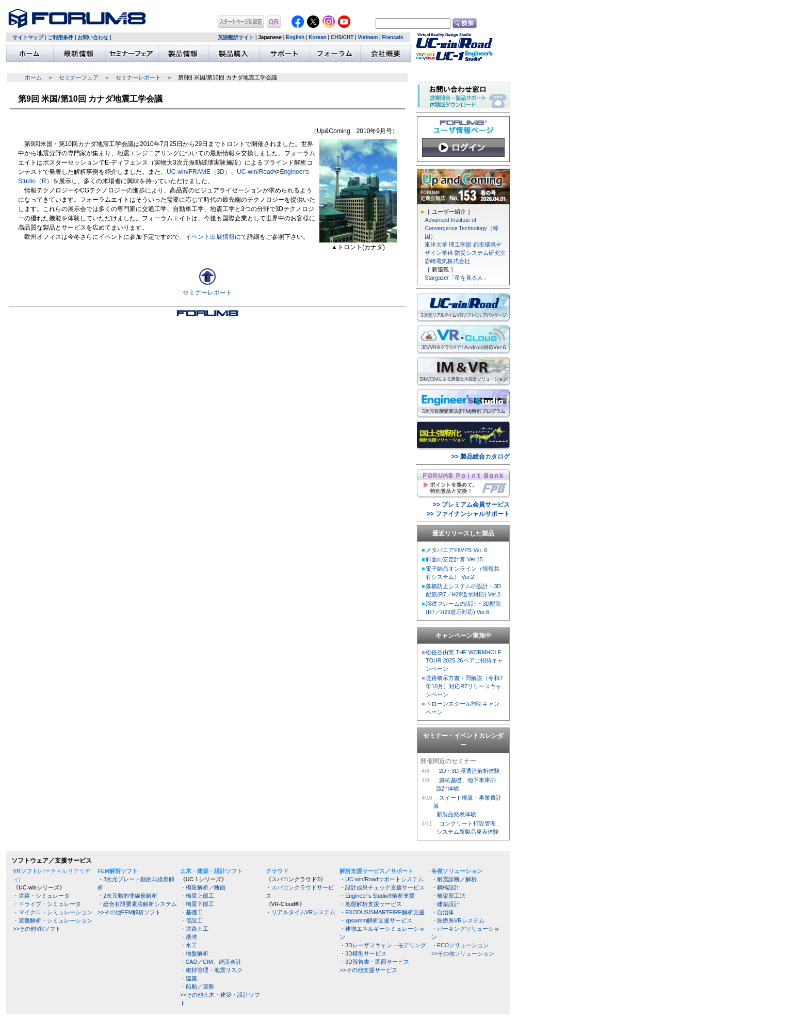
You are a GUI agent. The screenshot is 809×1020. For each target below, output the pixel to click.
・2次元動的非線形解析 (127, 896)
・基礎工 (191, 912)
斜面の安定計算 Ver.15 (454, 559)
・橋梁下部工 (197, 904)
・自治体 (442, 912)
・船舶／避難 (197, 986)
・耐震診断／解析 (454, 879)
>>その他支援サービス (368, 970)
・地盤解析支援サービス (370, 904)
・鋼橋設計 (445, 887)
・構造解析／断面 (202, 887)
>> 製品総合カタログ (480, 456)
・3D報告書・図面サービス (374, 962)
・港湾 (188, 937)
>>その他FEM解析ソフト (129, 912)
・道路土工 (194, 929)
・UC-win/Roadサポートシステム (381, 879)
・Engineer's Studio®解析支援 (377, 896)
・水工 (188, 945)
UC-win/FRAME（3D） (199, 171)
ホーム (33, 77)
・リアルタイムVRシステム (301, 912)
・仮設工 (191, 920)
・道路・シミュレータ (41, 896)
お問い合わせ (92, 37)
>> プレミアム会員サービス (471, 504)
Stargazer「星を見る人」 (456, 277)
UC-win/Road (255, 171)
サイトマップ (27, 37)
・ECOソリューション (460, 945)
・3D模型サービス (362, 953)
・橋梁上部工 (197, 896)
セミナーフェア (79, 77)
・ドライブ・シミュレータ (47, 904)
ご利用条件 (60, 37)
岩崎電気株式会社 (447, 261)
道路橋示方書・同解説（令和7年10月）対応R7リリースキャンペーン (464, 686)
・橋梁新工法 (448, 896)
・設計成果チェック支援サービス (382, 887)
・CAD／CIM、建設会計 (210, 962)
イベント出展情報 (210, 236)
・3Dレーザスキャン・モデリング (382, 945)
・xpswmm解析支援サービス (375, 920)
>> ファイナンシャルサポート (468, 513)
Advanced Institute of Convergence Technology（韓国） (461, 228)
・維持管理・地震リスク (211, 970)
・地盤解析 (194, 953)
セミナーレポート (138, 77)
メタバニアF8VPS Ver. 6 (456, 550)
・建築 (188, 978)
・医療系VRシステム (457, 920)
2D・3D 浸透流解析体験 (469, 771)
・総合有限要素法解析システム (137, 904)
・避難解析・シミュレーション (52, 920)
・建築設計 (445, 904)
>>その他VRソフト (37, 929)
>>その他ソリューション (462, 953)
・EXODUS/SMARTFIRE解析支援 (381, 912)
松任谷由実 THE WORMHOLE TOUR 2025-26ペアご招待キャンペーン (464, 660)
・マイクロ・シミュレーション (52, 912)
